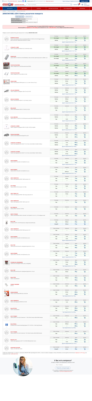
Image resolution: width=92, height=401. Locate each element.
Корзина (75, 4)
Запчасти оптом (53, 8)
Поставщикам (68, 8)
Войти (85, 4)
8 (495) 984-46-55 (13, 1)
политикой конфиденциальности (65, 371)
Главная (4, 11)
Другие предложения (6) (69, 85)
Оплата (39, 8)
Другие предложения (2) (69, 240)
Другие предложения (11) (69, 51)
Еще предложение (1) (69, 266)
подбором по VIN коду (80, 352)
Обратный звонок (50, 1)
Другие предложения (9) (69, 60)
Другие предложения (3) (69, 102)
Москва (5, 1)
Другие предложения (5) (69, 146)
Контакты (82, 8)
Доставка (24, 8)
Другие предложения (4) (69, 42)
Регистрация (86, 5)
